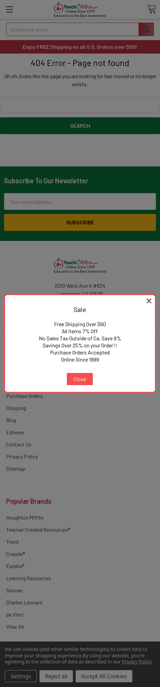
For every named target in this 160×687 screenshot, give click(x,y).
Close (80, 379)
